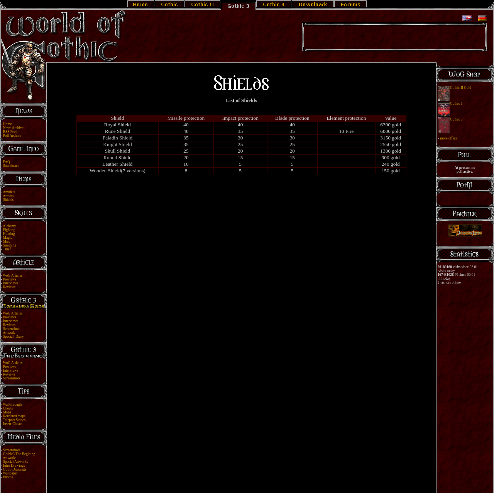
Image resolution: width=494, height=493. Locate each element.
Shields (8, 200)
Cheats (8, 408)
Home (7, 124)
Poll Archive (12, 136)
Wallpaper (10, 473)
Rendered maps (14, 416)
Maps (7, 412)
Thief (7, 249)
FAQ (6, 162)
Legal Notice (234, 482)
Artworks (9, 458)
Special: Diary (13, 336)
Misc (6, 241)
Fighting (9, 230)
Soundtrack (11, 166)
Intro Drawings (14, 466)
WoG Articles (13, 275)
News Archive (13, 128)
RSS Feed (10, 132)
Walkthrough (12, 404)
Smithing (9, 245)
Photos (8, 477)
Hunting (9, 234)
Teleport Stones (14, 420)
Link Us (252, 482)
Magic (7, 238)
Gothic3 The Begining (19, 454)
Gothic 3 (456, 119)
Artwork (9, 333)
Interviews (10, 283)
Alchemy (9, 226)
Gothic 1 (456, 103)
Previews (9, 279)
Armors (8, 196)
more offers (448, 138)
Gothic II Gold (460, 88)
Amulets (9, 192)
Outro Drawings (14, 469)
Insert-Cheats (12, 424)
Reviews (9, 287)
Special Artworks (15, 462)
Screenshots (11, 329)
